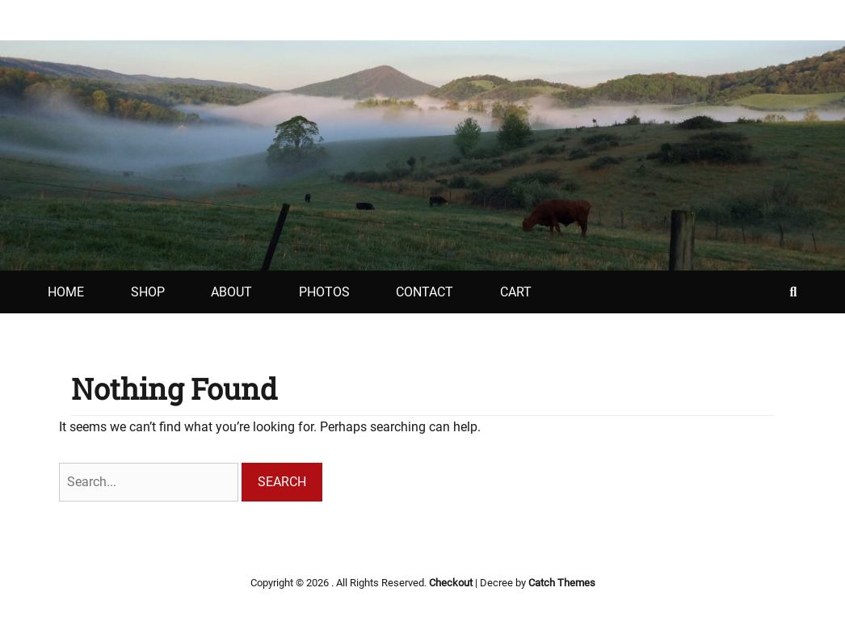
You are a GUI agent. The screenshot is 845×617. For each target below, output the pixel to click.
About (231, 292)
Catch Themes (561, 583)
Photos (324, 292)
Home (66, 292)
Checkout (451, 583)
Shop (148, 292)
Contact (424, 292)
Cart (516, 292)
